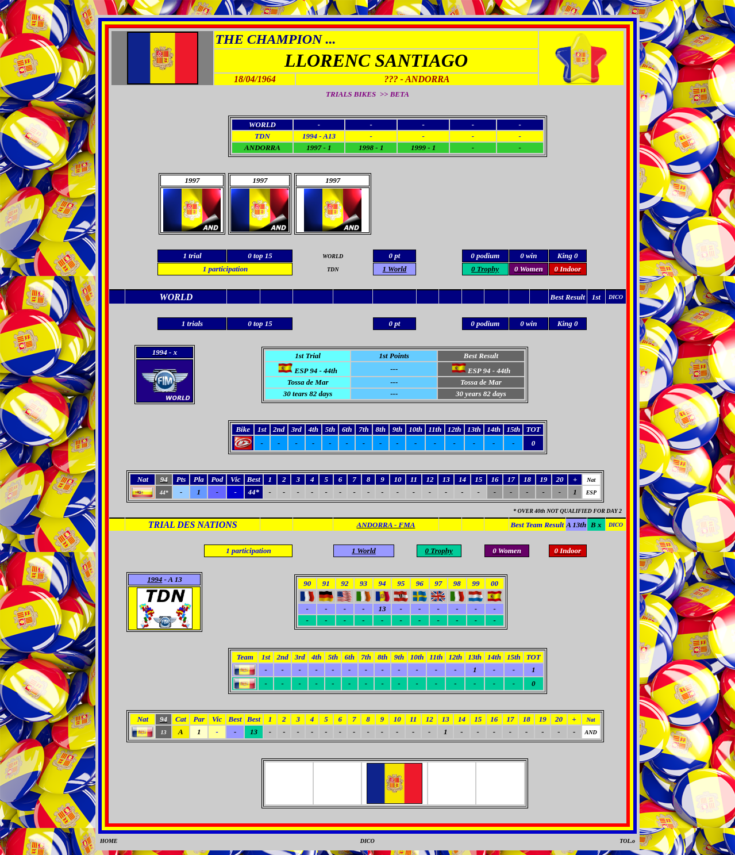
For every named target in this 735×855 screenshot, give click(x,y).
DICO (367, 841)
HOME (109, 841)
